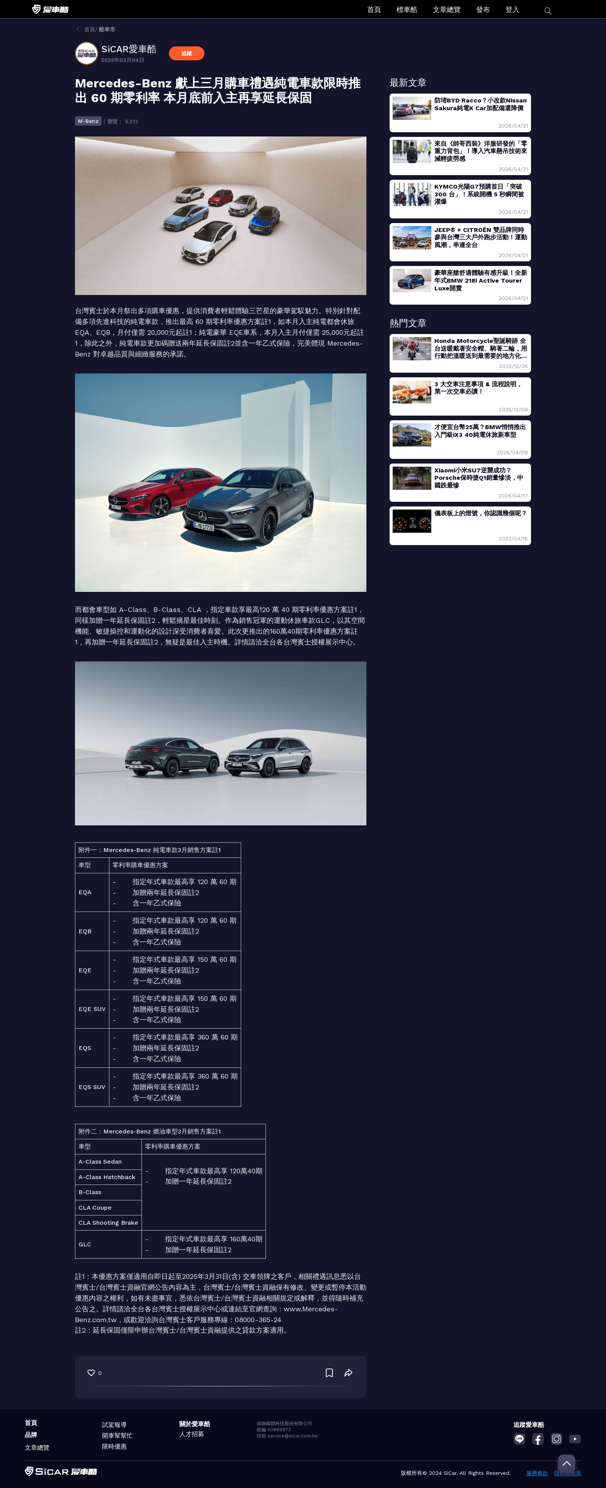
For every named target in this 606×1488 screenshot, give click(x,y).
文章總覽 (447, 9)
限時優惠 (114, 1446)
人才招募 (191, 1434)
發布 (483, 9)
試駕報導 (114, 1424)
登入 (512, 9)
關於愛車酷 (194, 1424)
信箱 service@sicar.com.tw (287, 1436)
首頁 (374, 9)
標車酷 (407, 9)
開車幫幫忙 (117, 1435)
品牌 (31, 1435)
